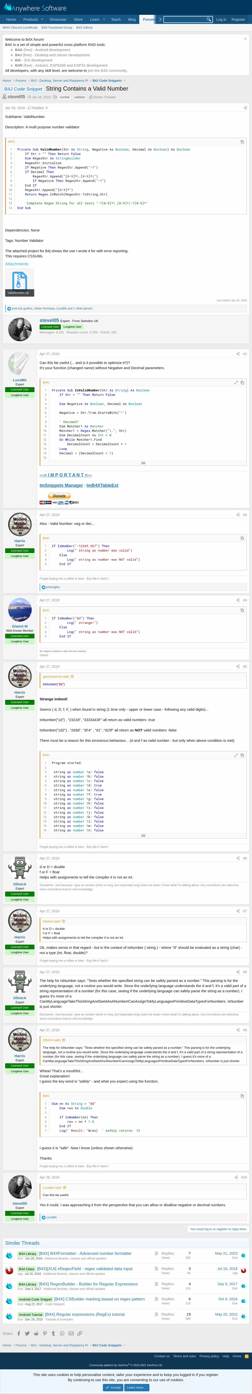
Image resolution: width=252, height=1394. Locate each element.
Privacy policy (209, 1356)
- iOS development (33, 60)
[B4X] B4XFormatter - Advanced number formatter (85, 1253)
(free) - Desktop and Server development (52, 55)
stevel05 (16, 96)
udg (19, 1274)
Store (78, 19)
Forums (150, 19)
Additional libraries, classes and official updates (75, 1258)
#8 (245, 972)
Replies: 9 (37, 108)
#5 (245, 666)
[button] (33, 19)
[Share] (245, 108)
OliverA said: (52, 921)
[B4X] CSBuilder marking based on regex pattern (99, 1299)
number (65, 97)
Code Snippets (55, 1304)
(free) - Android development (42, 50)
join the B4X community (107, 70)
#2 (245, 354)
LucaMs (20, 380)
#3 (245, 515)
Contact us (162, 1356)
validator (79, 97)
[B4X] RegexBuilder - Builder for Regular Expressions (88, 1284)
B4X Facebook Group (57, 27)
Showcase (57, 19)
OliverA (19, 884)
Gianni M (20, 626)
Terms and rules (184, 1356)
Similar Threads (104, 97)
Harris (20, 541)
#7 (245, 911)
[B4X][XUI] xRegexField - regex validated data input (84, 1268)
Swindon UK (89, 321)
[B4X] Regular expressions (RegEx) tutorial (85, 1314)
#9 (245, 1030)
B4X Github (84, 27)
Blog (132, 19)
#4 (245, 600)
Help (226, 1356)
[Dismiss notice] (245, 39)
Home (11, 19)
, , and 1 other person (52, 308)
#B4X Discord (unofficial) (20, 27)
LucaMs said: (52, 1187)
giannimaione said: (56, 676)
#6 (245, 858)
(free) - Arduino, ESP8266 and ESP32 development (61, 65)
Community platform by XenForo (126, 1365)
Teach (116, 19)
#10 (244, 1177)
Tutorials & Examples (59, 1319)
